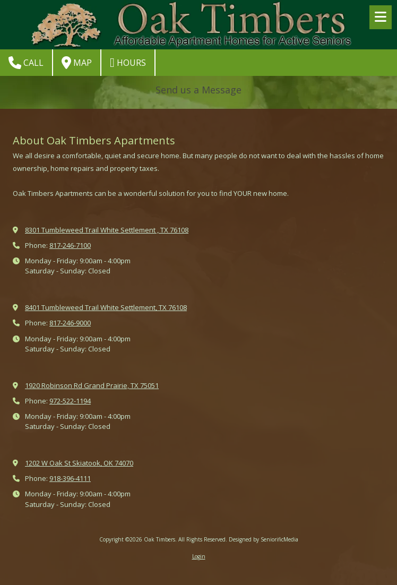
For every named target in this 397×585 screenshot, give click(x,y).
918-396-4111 (70, 478)
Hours (128, 62)
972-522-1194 (70, 401)
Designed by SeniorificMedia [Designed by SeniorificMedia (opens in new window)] (263, 539)
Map (77, 62)
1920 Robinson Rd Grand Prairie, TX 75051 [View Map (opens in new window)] (92, 385)
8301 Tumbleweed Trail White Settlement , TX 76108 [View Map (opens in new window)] (106, 230)
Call (26, 62)
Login (198, 556)
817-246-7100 (70, 245)
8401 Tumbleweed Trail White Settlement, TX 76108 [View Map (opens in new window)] (106, 307)
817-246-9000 (70, 323)
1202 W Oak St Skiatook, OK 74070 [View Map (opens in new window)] (79, 463)
